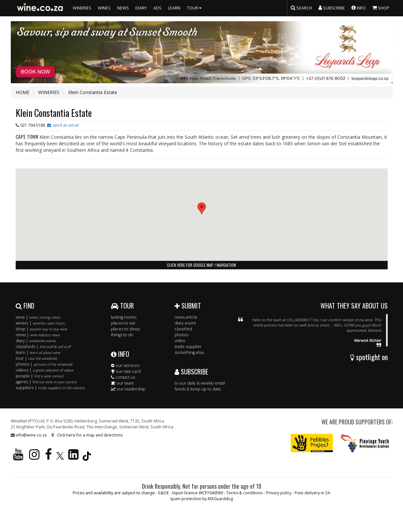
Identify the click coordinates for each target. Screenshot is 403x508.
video (180, 340)
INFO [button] (358, 7)
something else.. (190, 352)
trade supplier (188, 346)
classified (183, 329)
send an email (66, 125)
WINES (104, 8)
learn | (38, 352)
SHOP (380, 7)
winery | (41, 323)
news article (186, 317)
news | (38, 335)
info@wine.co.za (31, 435)
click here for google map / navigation (201, 265)
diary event (185, 323)
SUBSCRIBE (191, 371)
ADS (157, 8)
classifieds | (43, 346)
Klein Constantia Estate (54, 112)
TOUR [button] (195, 8)
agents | (46, 382)
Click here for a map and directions (90, 435)
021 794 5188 (32, 125)
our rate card (126, 371)
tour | (36, 358)
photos (181, 335)
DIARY (141, 8)
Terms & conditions (244, 493)
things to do (122, 335)
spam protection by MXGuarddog (201, 498)
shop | (41, 329)
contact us (123, 377)
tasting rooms (123, 317)
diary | (36, 340)
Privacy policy (278, 493)
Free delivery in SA (312, 493)
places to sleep (125, 329)
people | (40, 376)
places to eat (123, 323)
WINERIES (82, 8)
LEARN (174, 8)
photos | (44, 364)
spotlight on (369, 357)
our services (125, 365)
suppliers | (50, 387)
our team (122, 383)
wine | (39, 317)
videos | (44, 370)
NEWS (123, 8)
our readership (128, 389)
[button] (201, 208)
